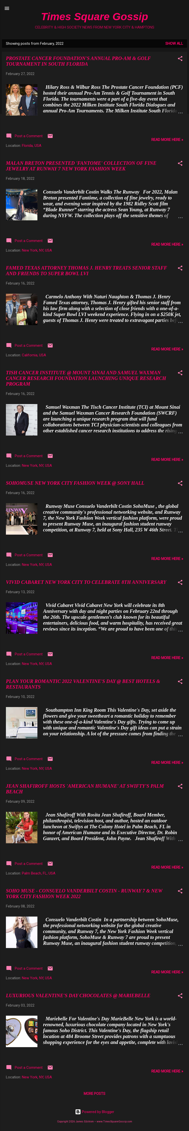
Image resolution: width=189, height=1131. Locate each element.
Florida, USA (31, 145)
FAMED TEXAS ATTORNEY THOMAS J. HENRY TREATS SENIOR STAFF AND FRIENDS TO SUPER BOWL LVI (86, 270)
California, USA (34, 355)
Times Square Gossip (94, 16)
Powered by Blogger (94, 1112)
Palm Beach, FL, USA (38, 873)
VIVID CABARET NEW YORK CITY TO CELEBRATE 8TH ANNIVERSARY (86, 582)
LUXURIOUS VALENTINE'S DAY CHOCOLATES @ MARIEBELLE (78, 995)
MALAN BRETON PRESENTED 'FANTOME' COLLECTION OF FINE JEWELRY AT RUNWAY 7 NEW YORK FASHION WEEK (81, 165)
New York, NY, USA (37, 250)
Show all (174, 43)
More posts (94, 1094)
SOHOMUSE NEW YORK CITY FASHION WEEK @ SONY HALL (75, 483)
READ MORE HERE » (167, 139)
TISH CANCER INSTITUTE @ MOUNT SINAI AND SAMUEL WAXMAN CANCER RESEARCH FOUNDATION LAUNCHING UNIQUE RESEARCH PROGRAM (86, 378)
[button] (180, 59)
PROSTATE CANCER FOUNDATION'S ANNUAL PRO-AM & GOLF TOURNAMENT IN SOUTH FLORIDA (78, 61)
